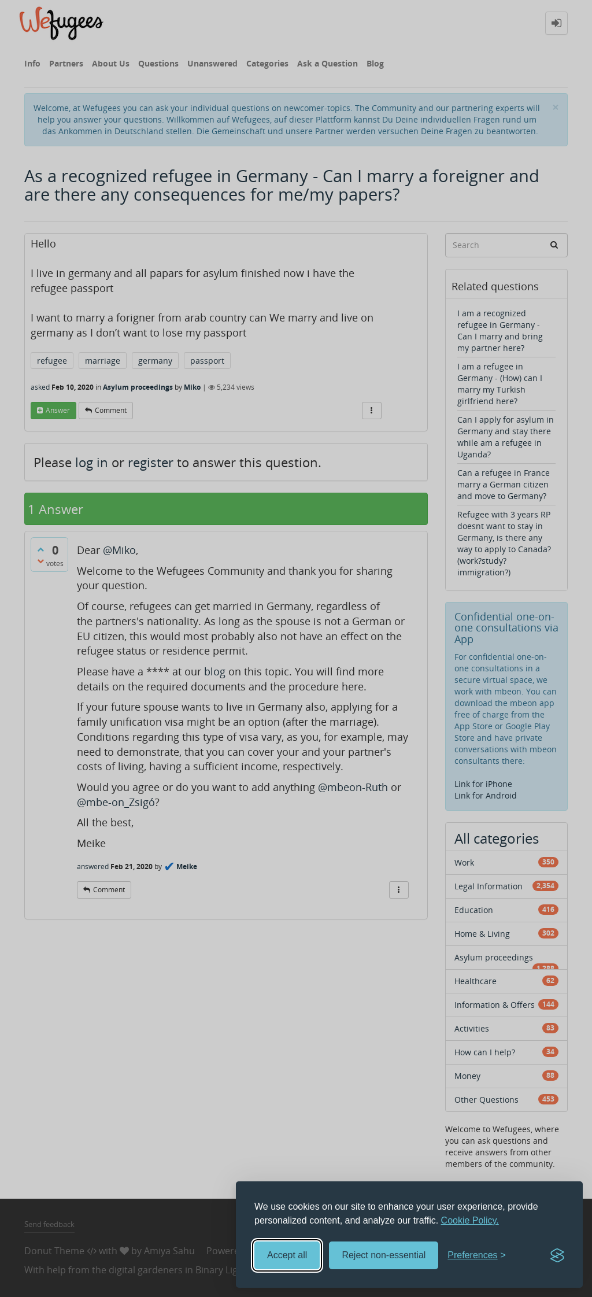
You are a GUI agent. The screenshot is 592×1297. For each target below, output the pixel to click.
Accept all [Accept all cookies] (287, 1255)
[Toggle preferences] (476, 1255)
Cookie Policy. (470, 1220)
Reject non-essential (384, 1255)
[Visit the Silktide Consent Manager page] (557, 1255)
